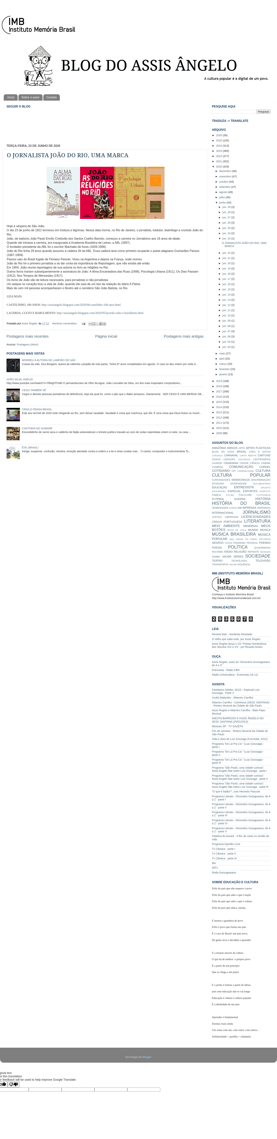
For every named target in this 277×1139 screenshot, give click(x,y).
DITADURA (218, 483)
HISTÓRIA (262, 499)
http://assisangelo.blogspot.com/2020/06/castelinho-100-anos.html (81, 304)
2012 (219, 417)
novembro (225, 176)
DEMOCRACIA (241, 479)
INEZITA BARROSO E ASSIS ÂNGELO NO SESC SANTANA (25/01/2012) (238, 720)
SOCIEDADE (257, 556)
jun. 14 (227, 294)
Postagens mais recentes (28, 336)
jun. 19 (227, 268)
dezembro (225, 171)
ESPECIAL (234, 491)
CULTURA (263, 471)
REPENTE (253, 551)
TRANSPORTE (220, 564)
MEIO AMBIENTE (226, 526)
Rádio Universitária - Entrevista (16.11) (235, 674)
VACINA (233, 564)
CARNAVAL (231, 455)
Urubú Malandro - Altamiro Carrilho (232, 697)
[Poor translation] (14, 1084)
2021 (219, 161)
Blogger (146, 1057)
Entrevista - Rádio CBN (226, 670)
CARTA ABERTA (248, 455)
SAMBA (216, 556)
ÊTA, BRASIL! (30, 447)
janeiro (223, 374)
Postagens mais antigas (184, 336)
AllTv (215, 867)
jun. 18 (227, 273)
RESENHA (265, 552)
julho (222, 197)
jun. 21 (227, 258)
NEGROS (217, 542)
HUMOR (233, 508)
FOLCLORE (245, 495)
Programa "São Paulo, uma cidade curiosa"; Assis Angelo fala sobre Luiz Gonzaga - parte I (239, 769)
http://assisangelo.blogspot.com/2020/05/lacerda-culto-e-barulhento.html (100, 313)
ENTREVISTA (244, 487)
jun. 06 (227, 336)
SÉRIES (238, 556)
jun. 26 (227, 222)
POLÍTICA (238, 547)
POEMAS (264, 542)
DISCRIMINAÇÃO (260, 479)
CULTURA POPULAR (241, 475)
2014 (219, 407)
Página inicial (106, 336)
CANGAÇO (217, 455)
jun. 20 (227, 263)
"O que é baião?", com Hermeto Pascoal (236, 791)
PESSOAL (252, 542)
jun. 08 (227, 326)
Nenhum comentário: (65, 323)
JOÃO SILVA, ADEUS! (20, 379)
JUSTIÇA (217, 517)
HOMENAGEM (220, 507)
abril (222, 358)
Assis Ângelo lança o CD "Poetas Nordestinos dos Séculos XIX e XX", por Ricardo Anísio (239, 645)
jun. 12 (227, 305)
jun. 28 (227, 212)
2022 (219, 156)
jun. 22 (227, 252)
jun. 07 (227, 331)
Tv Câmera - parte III (224, 858)
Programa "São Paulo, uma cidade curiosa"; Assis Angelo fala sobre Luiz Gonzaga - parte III (240, 785)
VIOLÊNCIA (243, 564)
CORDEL (264, 466)
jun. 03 (227, 346)
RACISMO (217, 551)
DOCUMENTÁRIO (261, 484)
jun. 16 (227, 284)
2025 (219, 140)
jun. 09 (227, 320)
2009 (219, 433)
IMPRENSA (249, 507)
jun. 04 (227, 341)
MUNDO (253, 529)
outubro (224, 181)
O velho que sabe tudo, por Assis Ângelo (236, 639)
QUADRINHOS (262, 547)
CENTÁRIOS (244, 459)
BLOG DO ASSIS (223, 451)
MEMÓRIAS (250, 526)
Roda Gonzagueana (224, 872)
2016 (219, 396)
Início (11, 97)
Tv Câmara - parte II (224, 853)
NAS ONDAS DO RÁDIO (243, 539)
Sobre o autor (30, 97)
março (223, 363)
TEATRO (217, 560)
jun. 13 (227, 299)
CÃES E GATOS (259, 451)
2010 (219, 427)
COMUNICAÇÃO (241, 467)
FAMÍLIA (216, 495)
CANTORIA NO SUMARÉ (37, 428)
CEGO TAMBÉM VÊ (34, 390)
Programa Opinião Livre (226, 844)
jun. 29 (227, 207)
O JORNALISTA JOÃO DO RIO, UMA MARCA (67, 155)
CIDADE (244, 463)
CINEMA (265, 463)
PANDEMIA (239, 542)
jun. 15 (227, 289)
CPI (234, 471)
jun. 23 (227, 238)
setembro (225, 186)
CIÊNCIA (255, 463)
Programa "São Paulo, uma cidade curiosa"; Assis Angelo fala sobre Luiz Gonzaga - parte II (240, 777)
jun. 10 (227, 315)
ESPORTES (250, 491)
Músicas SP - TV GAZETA (227, 726)
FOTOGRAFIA (263, 495)
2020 (219, 166)
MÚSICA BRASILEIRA (234, 534)
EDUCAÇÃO (219, 487)
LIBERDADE (231, 517)
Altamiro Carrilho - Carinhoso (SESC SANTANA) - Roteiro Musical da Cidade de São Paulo (240, 704)
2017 (219, 391)
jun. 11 (227, 310)
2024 (219, 145)
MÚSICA (265, 529)
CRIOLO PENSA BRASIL (37, 409)
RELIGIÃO (240, 551)
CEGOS (216, 459)
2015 (219, 401)
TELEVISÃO (263, 560)
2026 (219, 135)
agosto (223, 192)
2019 (219, 381)
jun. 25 (227, 228)
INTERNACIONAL (223, 512)
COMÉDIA (217, 467)
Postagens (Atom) (27, 344)
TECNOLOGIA (239, 560)
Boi (214, 863)
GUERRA (240, 498)
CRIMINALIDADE (245, 471)
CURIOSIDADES (221, 479)
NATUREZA (264, 539)
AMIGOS (232, 447)
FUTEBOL (218, 498)
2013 (219, 412)
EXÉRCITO (265, 491)
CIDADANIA (231, 463)
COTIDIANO (221, 471)
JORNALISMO (256, 512)
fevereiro (225, 369)
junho (223, 202)
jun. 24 (227, 233)
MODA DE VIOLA (236, 530)
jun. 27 (227, 217)
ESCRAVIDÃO (219, 491)
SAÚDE (227, 556)
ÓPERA (228, 543)
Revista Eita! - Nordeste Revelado (232, 634)
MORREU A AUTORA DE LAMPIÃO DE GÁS (48, 360)
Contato (51, 97)
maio (222, 353)
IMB (239, 507)
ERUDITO (265, 487)
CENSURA (229, 459)
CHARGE (217, 463)
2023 (219, 150)
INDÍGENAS (263, 507)
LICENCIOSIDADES (255, 517)
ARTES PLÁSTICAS (258, 447)
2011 (219, 422)
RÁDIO (228, 551)
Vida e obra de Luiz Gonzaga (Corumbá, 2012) (240, 738)
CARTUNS (264, 455)
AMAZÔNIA (219, 447)
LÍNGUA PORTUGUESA (227, 521)
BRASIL (241, 451)
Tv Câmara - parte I (223, 848)
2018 (219, 386)
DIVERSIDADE (238, 483)
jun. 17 (227, 278)
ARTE (242, 448)
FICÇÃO (230, 495)
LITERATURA (257, 521)
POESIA (217, 547)
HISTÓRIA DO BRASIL (241, 503)
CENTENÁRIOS (261, 459)
